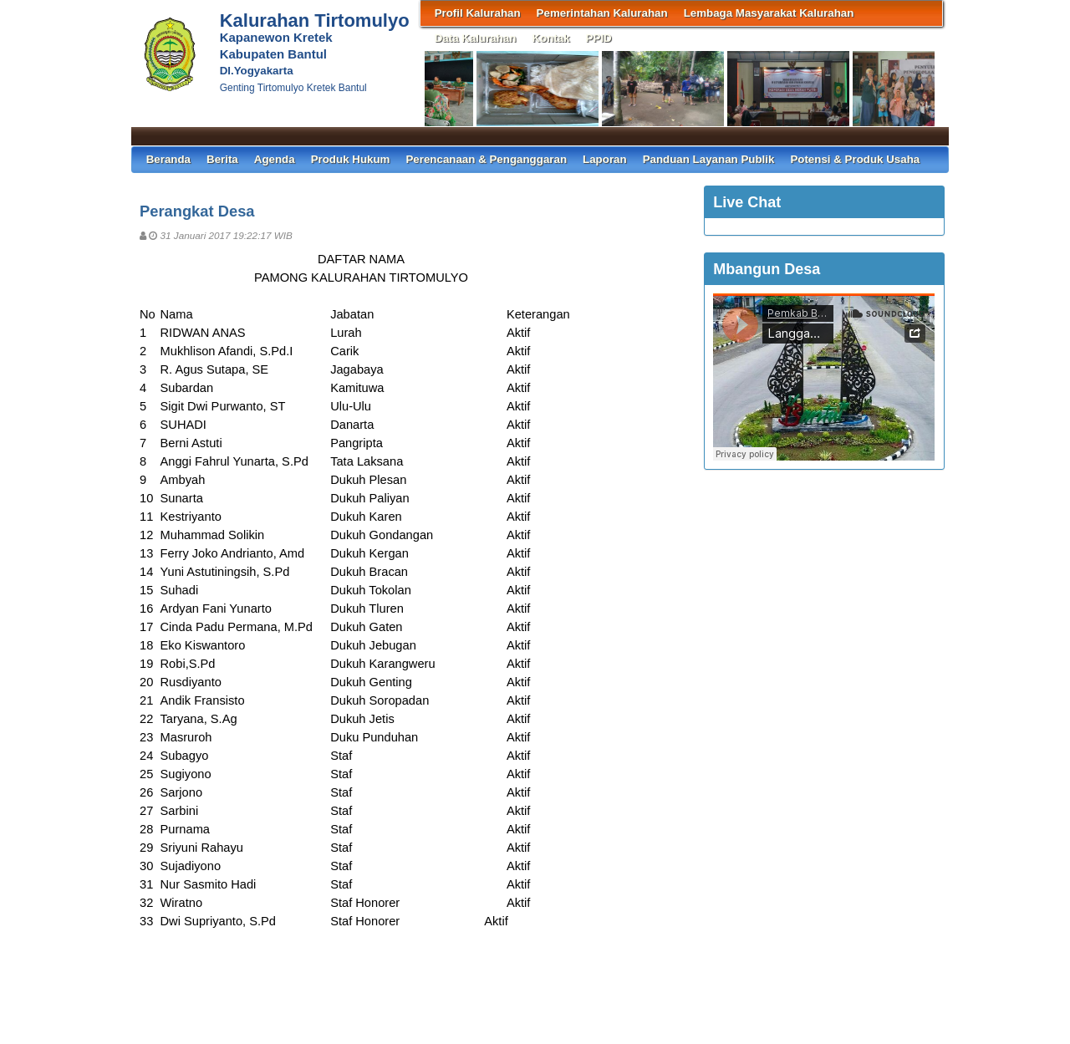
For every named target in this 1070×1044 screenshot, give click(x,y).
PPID (599, 38)
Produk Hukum (350, 159)
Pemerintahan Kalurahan (602, 13)
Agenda (274, 159)
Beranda (168, 159)
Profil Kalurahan (478, 13)
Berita (222, 159)
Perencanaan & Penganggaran (486, 159)
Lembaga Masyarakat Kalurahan (769, 13)
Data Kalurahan (476, 38)
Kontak (550, 38)
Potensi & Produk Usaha (855, 159)
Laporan (605, 159)
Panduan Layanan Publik (709, 159)
